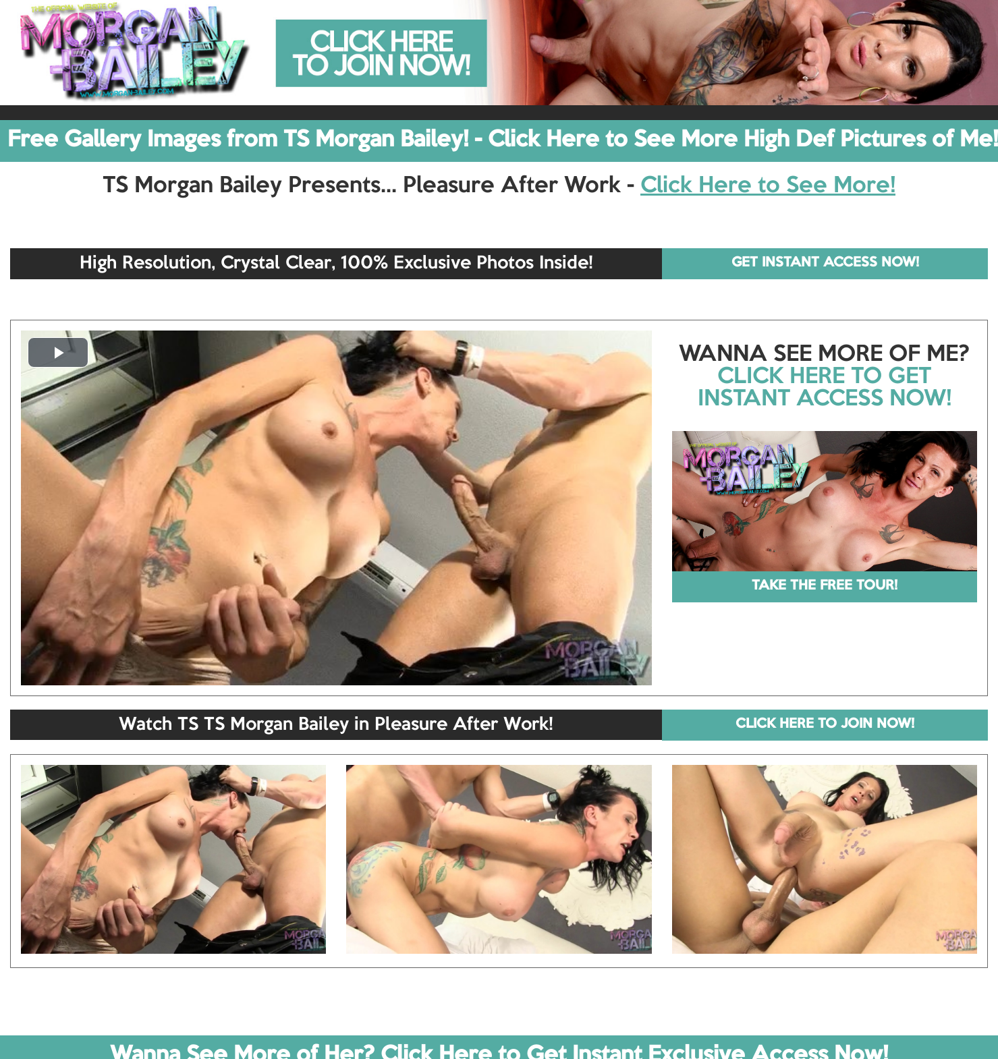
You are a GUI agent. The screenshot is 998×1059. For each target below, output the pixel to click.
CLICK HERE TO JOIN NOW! (825, 724)
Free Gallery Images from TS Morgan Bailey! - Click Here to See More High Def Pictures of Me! (502, 140)
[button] (58, 352)
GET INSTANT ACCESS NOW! (825, 263)
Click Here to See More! (767, 186)
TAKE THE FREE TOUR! (824, 586)
